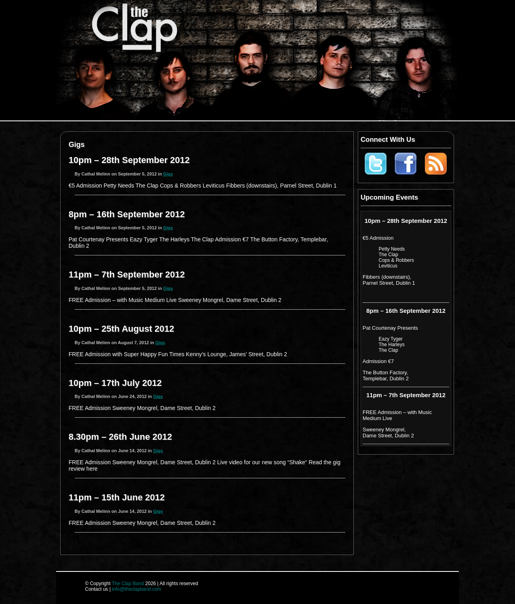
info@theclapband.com (136, 589)
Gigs (168, 173)
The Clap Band (128, 583)
